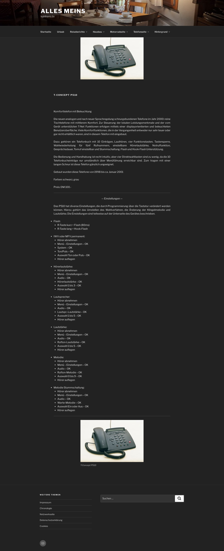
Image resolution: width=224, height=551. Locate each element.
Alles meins (63, 11)
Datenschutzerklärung (51, 520)
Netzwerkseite (47, 514)
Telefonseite (141, 31)
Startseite (45, 31)
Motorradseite (119, 31)
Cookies (44, 526)
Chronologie (46, 508)
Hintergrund (162, 31)
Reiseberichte (79, 31)
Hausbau (99, 31)
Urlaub (60, 31)
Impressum (45, 502)
